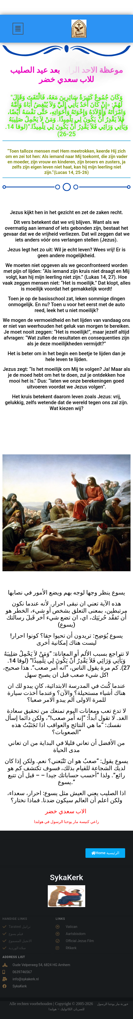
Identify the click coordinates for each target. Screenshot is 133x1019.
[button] (18, 29)
